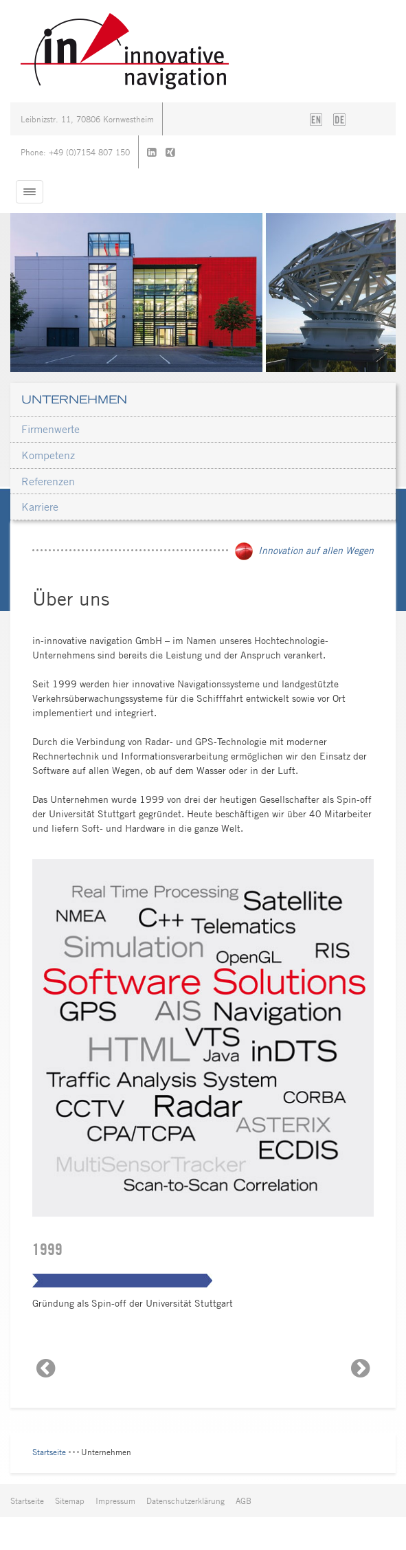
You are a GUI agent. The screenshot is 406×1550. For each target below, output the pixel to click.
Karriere (39, 506)
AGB (243, 1500)
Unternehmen (74, 399)
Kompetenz (48, 455)
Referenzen (48, 481)
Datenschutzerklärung (185, 1500)
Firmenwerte (50, 429)
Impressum (115, 1500)
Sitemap (69, 1500)
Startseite (49, 1451)
